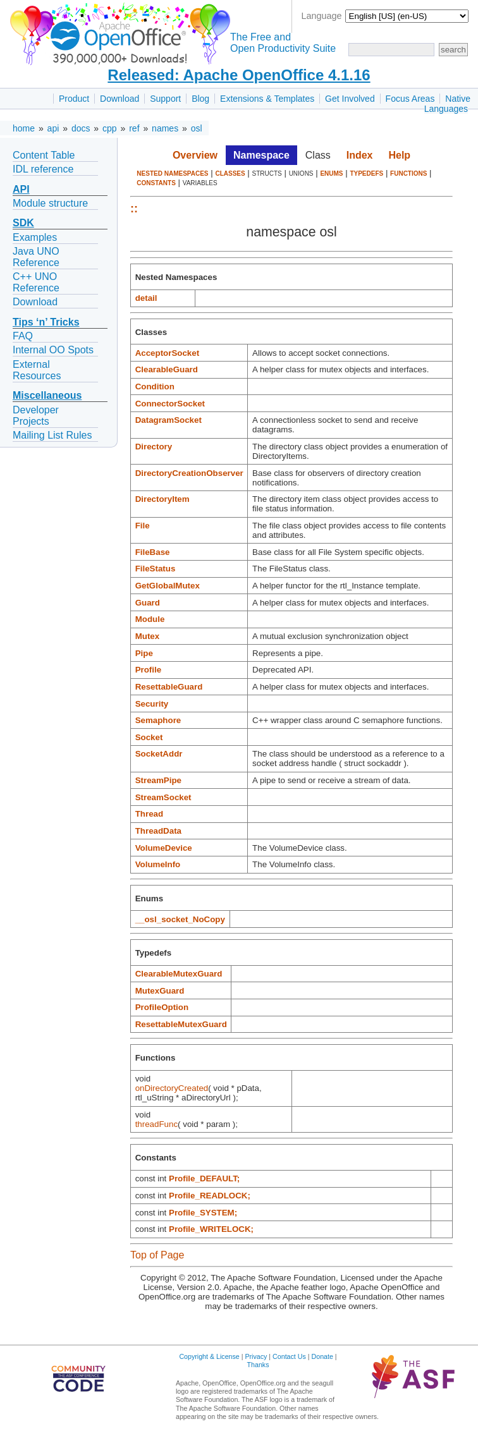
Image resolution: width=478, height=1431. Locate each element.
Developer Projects (36, 416)
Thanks (258, 1364)
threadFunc (156, 1124)
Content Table (44, 155)
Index (359, 155)
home (24, 128)
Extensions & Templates (267, 99)
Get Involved (350, 99)
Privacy (256, 1356)
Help (399, 155)
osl (196, 128)
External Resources (37, 370)
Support (165, 99)
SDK (23, 222)
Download (119, 99)
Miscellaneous (47, 395)
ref (134, 128)
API (21, 189)
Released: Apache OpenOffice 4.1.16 (238, 74)
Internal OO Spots (53, 349)
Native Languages (447, 104)
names (165, 128)
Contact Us (289, 1356)
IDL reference (43, 169)
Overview (195, 155)
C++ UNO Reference (36, 282)
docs (80, 128)
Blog (200, 99)
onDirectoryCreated (172, 1088)
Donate (322, 1356)
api (53, 128)
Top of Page (157, 1255)
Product (74, 99)
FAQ (23, 336)
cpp (109, 128)
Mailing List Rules (52, 435)
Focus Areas (410, 99)
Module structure (50, 203)
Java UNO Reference (36, 257)
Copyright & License (209, 1356)
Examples (35, 237)
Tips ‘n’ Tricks (46, 322)
